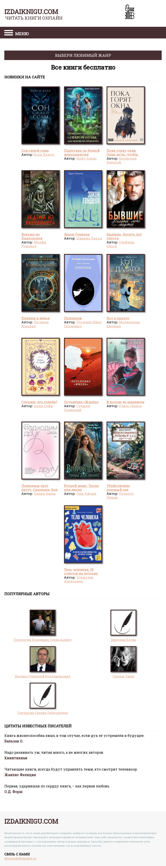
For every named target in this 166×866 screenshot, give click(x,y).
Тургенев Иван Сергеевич (83, 324)
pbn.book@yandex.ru (20, 858)
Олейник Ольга (120, 244)
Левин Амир (45, 493)
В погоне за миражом (125, 402)
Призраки (73, 318)
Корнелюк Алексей (122, 160)
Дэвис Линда (130, 406)
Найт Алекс (86, 158)
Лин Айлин (86, 493)
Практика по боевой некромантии (82, 152)
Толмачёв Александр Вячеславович (78, 581)
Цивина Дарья (89, 238)
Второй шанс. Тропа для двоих (81, 488)
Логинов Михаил (35, 324)
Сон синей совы (35, 150)
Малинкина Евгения (123, 324)
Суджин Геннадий (77, 408)
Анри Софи (43, 406)
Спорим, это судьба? (39, 402)
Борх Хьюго (44, 154)
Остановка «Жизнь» (81, 402)
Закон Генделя (76, 234)
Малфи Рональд (33, 244)
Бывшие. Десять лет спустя (124, 236)
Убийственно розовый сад (118, 488)
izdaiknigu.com (31, 11)
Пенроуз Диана (120, 495)
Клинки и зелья (35, 318)
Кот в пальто (118, 318)
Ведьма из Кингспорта (31, 236)
